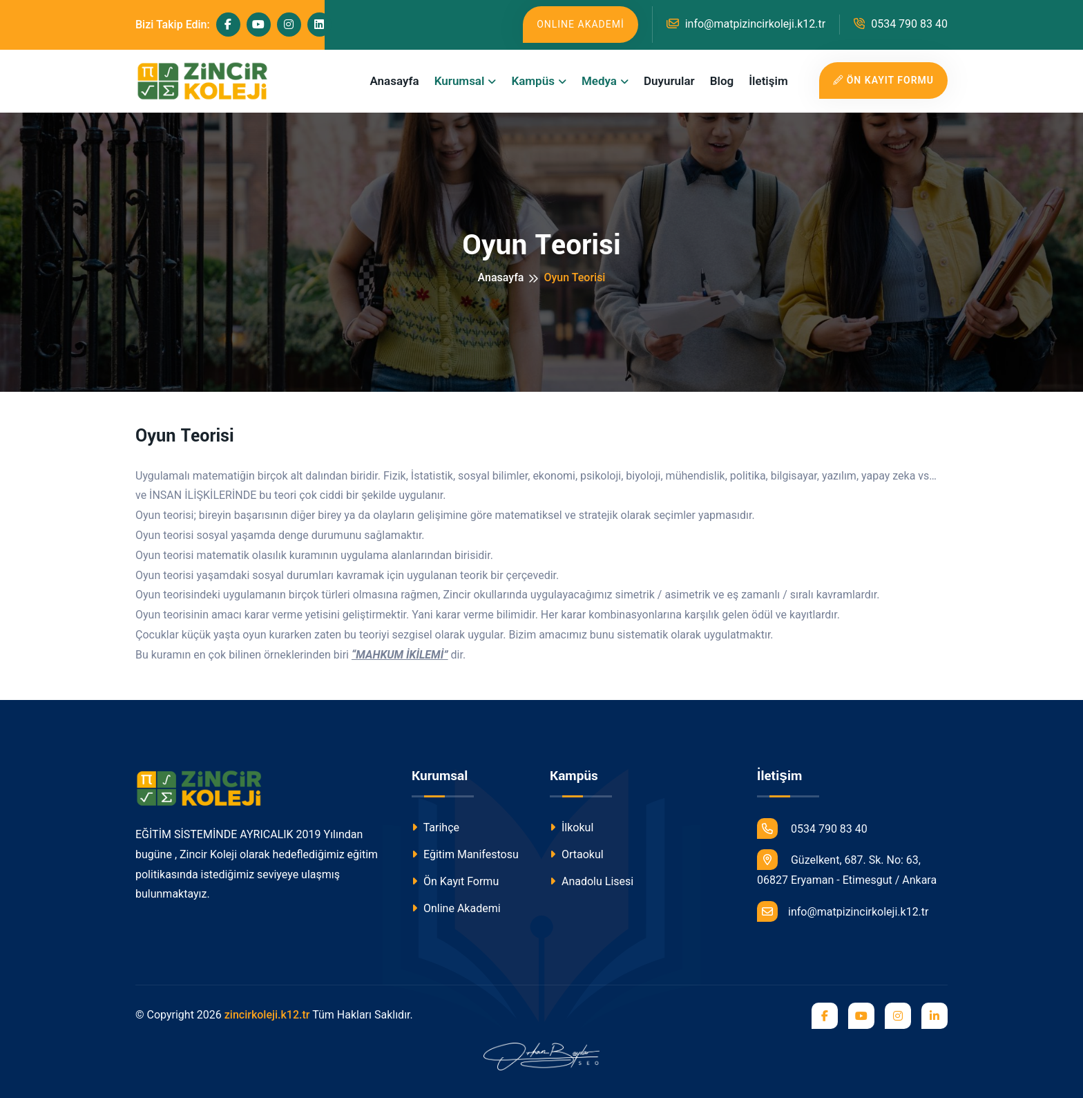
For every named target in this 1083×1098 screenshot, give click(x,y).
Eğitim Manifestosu (465, 854)
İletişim (768, 81)
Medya (599, 81)
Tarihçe (435, 827)
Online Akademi (456, 908)
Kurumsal (459, 81)
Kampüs (532, 81)
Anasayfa (394, 81)
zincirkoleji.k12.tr (267, 1014)
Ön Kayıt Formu (455, 881)
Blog (722, 81)
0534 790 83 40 (901, 23)
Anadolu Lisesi (591, 881)
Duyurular (669, 81)
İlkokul (571, 827)
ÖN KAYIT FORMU (883, 80)
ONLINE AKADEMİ (580, 24)
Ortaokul (577, 854)
